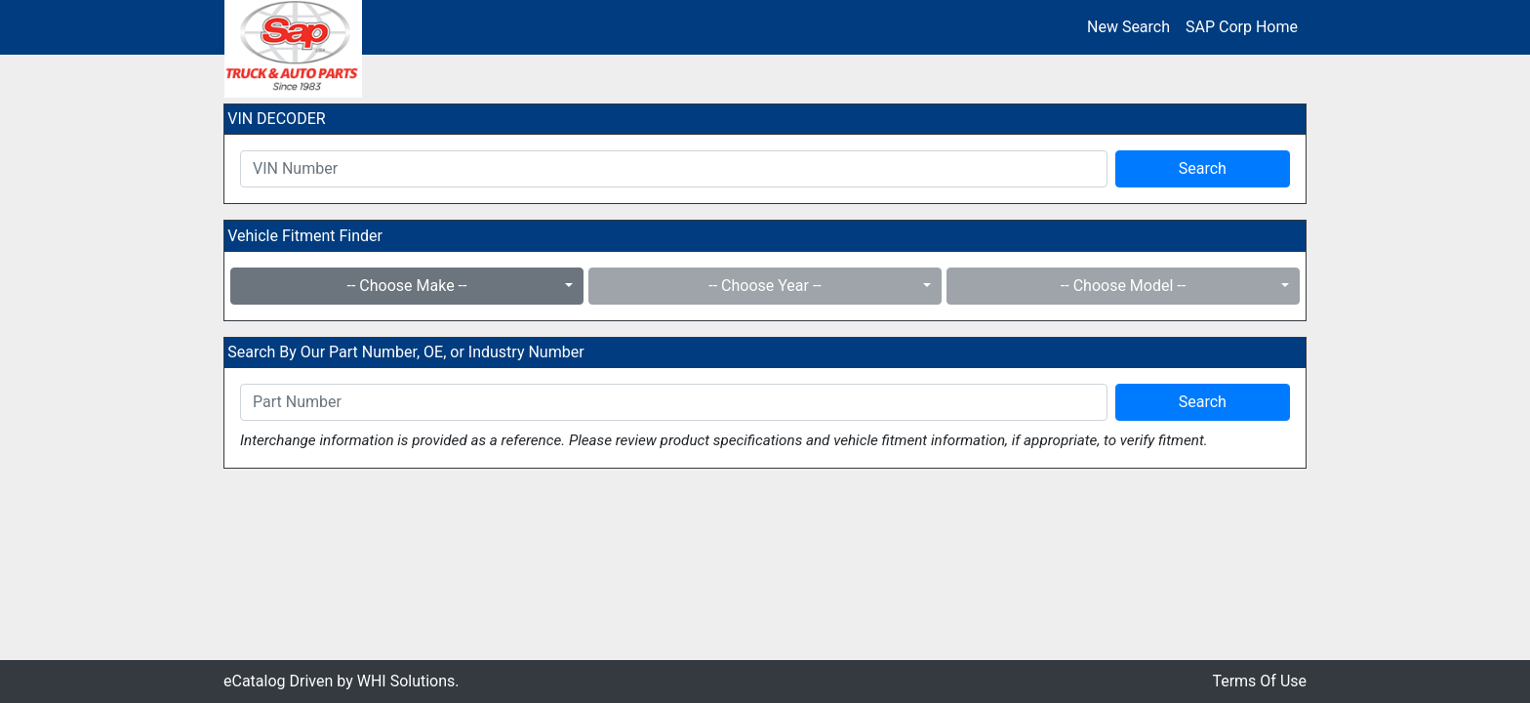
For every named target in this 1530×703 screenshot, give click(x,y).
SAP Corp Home (1242, 27)
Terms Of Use (1259, 681)
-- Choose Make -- (407, 285)
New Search (1128, 27)
